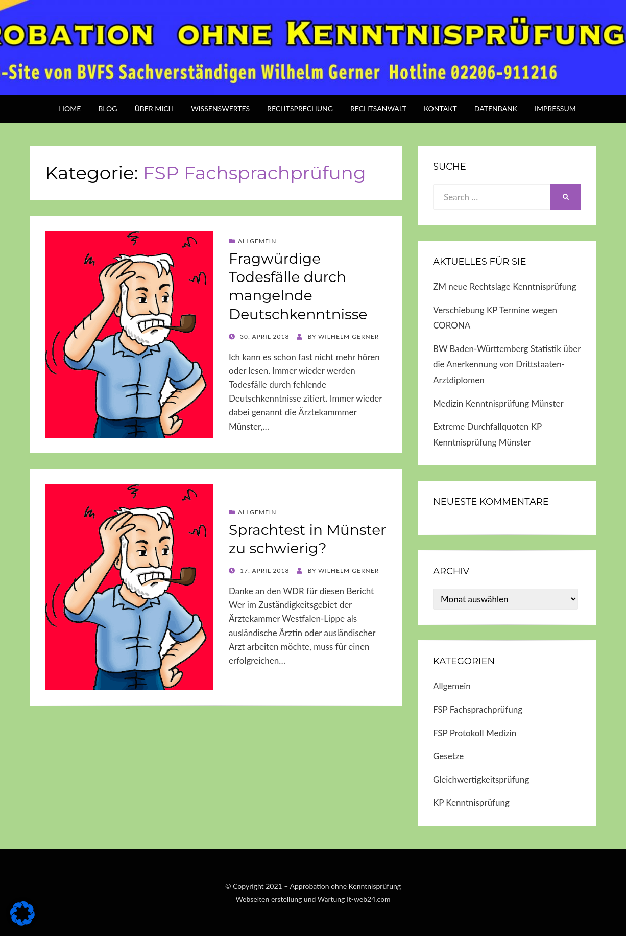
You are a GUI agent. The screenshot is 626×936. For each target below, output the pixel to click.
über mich (154, 108)
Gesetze (448, 756)
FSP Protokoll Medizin (474, 733)
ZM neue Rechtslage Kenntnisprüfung (504, 286)
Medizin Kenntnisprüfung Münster (498, 403)
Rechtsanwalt (378, 108)
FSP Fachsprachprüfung (477, 709)
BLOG (107, 108)
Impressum (555, 108)
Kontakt (440, 108)
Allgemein (257, 241)
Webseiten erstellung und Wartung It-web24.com (312, 899)
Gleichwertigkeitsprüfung (481, 779)
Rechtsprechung (300, 108)
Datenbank (495, 108)
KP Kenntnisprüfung (471, 802)
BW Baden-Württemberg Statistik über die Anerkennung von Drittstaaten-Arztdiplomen (507, 364)
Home (70, 108)
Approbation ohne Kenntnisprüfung (345, 886)
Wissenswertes (220, 108)
